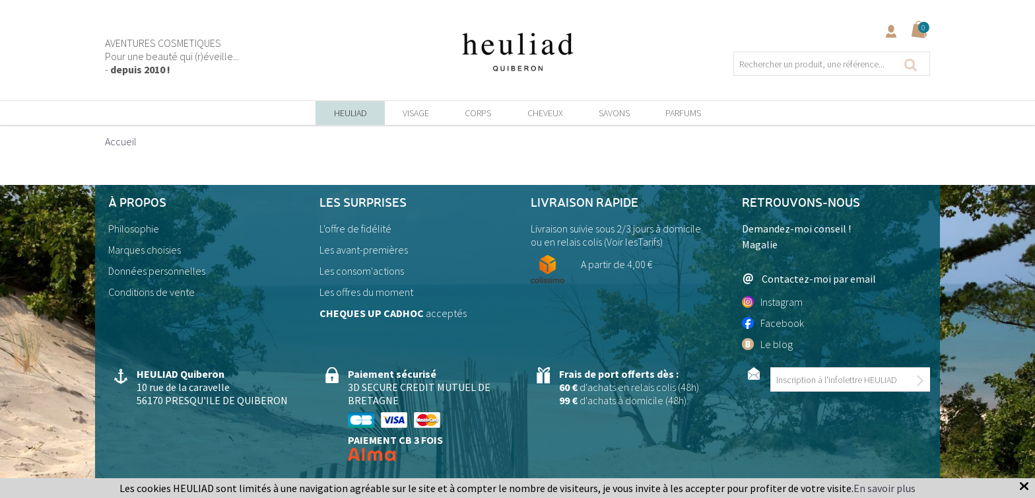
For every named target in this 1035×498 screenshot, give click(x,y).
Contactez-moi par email (809, 278)
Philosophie (133, 228)
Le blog (767, 344)
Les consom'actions (361, 270)
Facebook (773, 323)
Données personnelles (156, 270)
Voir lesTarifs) (635, 241)
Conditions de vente (151, 292)
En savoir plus (884, 488)
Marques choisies (144, 249)
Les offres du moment (366, 292)
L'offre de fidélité (355, 228)
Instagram (772, 301)
